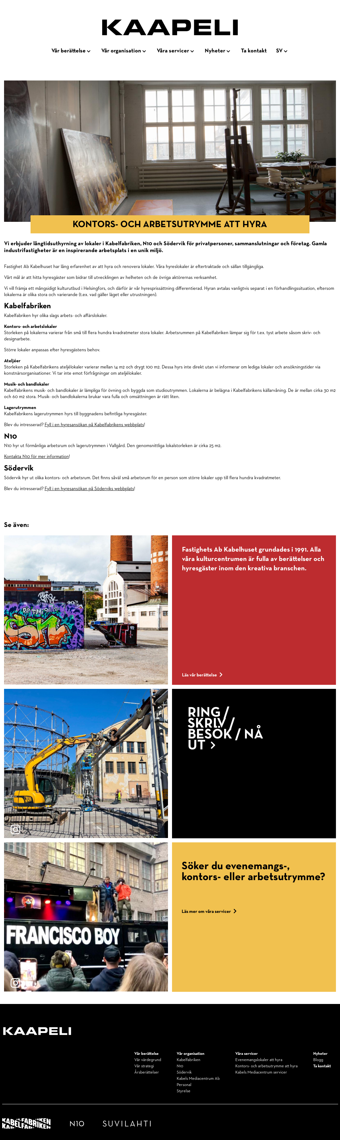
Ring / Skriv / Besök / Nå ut (225, 729)
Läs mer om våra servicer (209, 911)
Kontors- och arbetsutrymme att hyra (266, 1066)
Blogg (318, 1060)
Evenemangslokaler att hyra (258, 1060)
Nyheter (215, 51)
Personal (184, 1085)
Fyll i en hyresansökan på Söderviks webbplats (89, 488)
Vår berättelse (68, 51)
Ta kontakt (254, 51)
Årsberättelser (146, 1072)
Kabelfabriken (188, 1060)
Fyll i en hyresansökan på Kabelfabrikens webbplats (94, 424)
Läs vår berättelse (202, 675)
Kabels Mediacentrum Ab (198, 1079)
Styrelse (183, 1091)
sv (279, 51)
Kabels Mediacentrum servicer (261, 1072)
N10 (180, 1066)
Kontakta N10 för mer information (36, 456)
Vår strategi (144, 1066)
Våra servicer (173, 51)
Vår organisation (121, 51)
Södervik (184, 1072)
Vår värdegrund (147, 1060)
